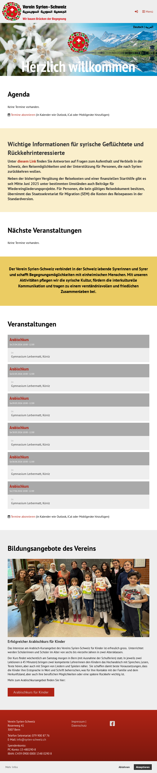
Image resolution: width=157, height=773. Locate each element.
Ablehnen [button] (124, 767)
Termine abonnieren (23, 115)
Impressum (78, 721)
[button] (78, 348)
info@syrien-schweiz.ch (31, 739)
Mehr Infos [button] (11, 767)
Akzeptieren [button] (143, 767)
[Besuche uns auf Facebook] (112, 723)
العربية (149, 27)
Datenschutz (79, 725)
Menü (147, 11)
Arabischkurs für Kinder (30, 692)
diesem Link (26, 161)
